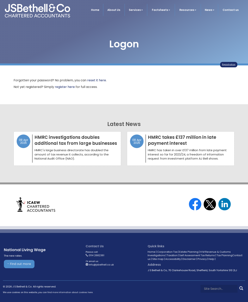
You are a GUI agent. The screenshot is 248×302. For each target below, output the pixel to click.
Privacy (202, 259)
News (209, 10)
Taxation (172, 255)
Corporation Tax (167, 252)
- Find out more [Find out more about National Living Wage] (19, 264)
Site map (158, 259)
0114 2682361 (95, 255)
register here (65, 87)
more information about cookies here (72, 292)
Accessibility (173, 259)
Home (95, 10)
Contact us (231, 10)
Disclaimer (189, 259)
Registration (228, 64)
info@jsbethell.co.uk (100, 264)
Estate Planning (188, 252)
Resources (187, 10)
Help (211, 259)
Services (136, 10)
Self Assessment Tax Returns (197, 255)
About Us (113, 10)
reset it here (96, 80)
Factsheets (161, 10)
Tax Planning (224, 255)
